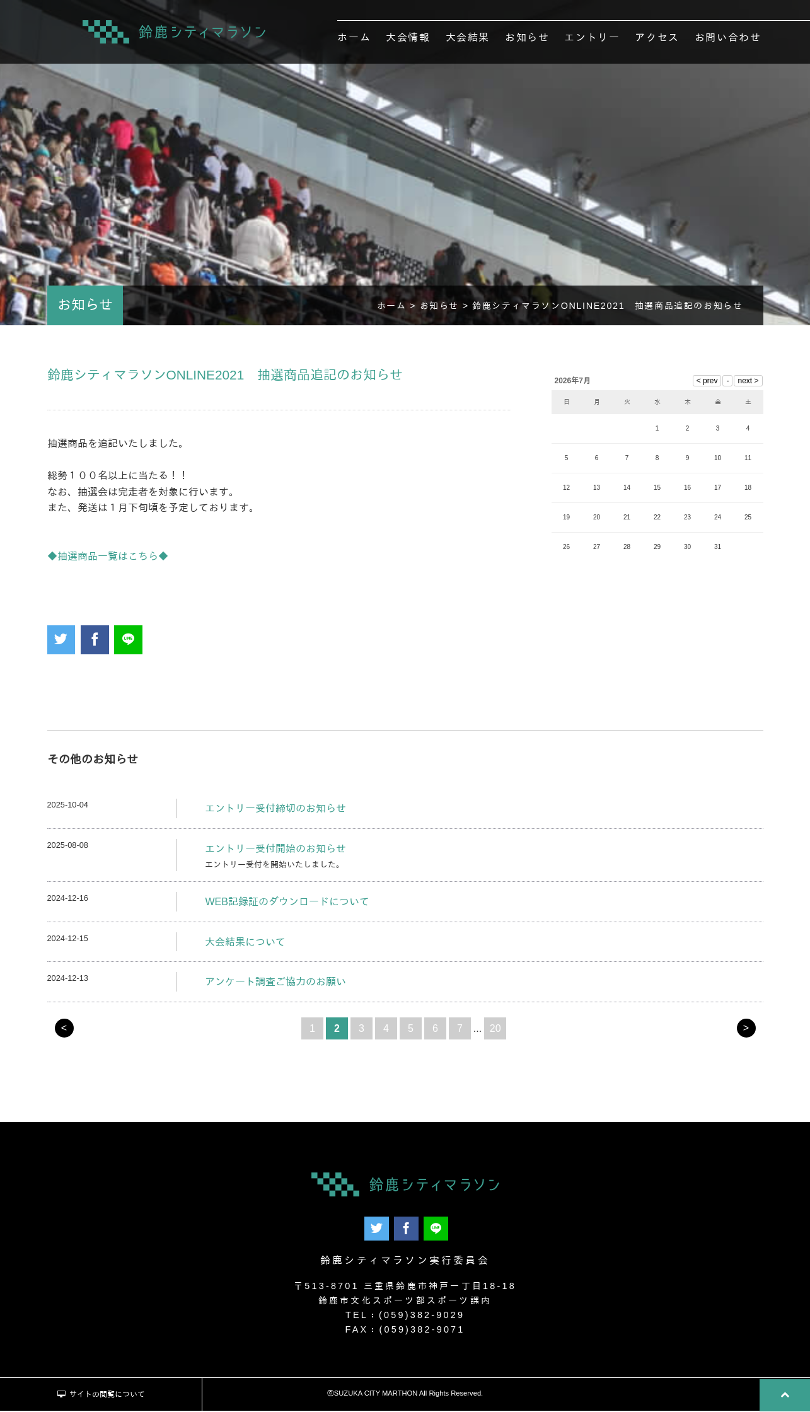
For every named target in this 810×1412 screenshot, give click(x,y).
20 (495, 1031)
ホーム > (398, 309)
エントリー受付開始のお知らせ (275, 852)
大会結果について (245, 945)
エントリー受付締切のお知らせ (275, 811)
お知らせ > (446, 309)
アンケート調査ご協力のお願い (275, 985)
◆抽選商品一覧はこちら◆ (107, 559)
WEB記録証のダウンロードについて (287, 905)
